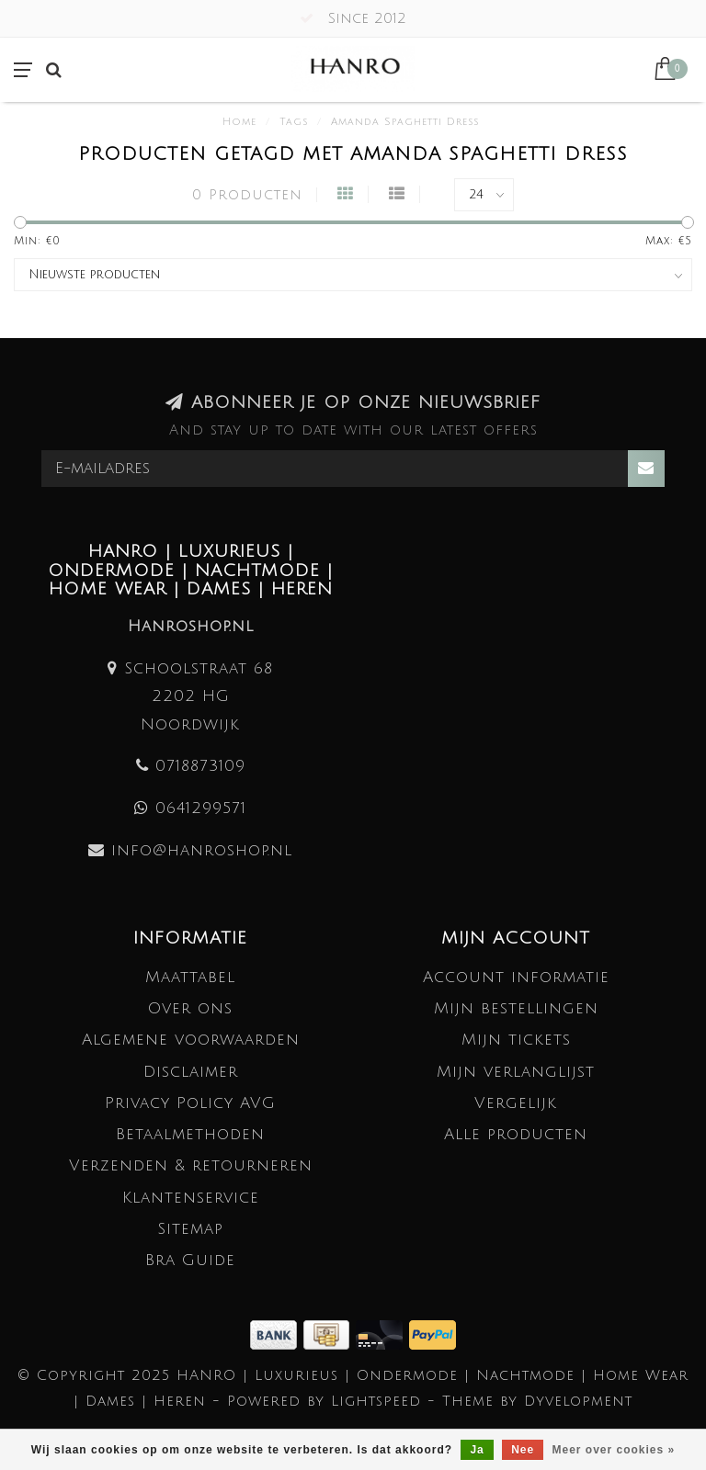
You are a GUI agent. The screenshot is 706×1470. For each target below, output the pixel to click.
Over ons (190, 1008)
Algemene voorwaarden (191, 1039)
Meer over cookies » (614, 1449)
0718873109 (200, 766)
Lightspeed (376, 1401)
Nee (522, 1449)
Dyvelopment (578, 1401)
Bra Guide (190, 1260)
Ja (477, 1449)
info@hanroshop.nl (201, 850)
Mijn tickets (516, 1039)
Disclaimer (190, 1071)
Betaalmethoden (190, 1134)
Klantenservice (190, 1197)
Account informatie (516, 977)
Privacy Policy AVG (190, 1103)
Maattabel (190, 977)
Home (239, 122)
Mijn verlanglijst (516, 1071)
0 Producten (247, 194)
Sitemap (190, 1229)
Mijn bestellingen (516, 1008)
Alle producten (515, 1134)
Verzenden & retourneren (191, 1165)
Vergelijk (515, 1103)
